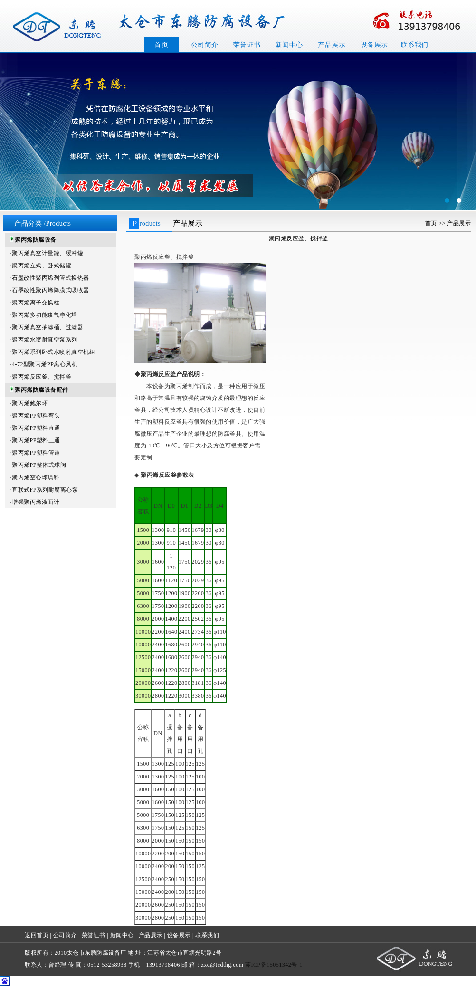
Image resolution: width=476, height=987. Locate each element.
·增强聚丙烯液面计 (35, 502)
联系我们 (414, 44)
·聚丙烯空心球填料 (35, 477)
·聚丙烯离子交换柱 (35, 302)
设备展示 (374, 44)
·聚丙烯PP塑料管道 (35, 452)
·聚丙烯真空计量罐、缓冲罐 (47, 253)
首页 (161, 44)
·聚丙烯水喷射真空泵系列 (43, 339)
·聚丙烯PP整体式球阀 (38, 465)
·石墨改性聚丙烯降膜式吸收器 (49, 290)
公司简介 (205, 44)
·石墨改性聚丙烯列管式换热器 (49, 278)
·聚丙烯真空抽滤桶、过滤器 (47, 327)
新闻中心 (289, 44)
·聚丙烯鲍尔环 (29, 403)
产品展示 (331, 44)
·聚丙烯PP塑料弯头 (35, 415)
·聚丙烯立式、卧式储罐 (41, 265)
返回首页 (36, 935)
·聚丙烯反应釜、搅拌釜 (41, 376)
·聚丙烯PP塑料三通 (35, 440)
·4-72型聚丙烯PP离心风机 (44, 364)
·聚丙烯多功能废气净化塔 (43, 315)
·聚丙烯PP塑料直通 (35, 428)
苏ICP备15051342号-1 (274, 964)
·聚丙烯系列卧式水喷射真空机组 (52, 352)
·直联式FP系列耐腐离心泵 (44, 489)
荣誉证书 (247, 44)
